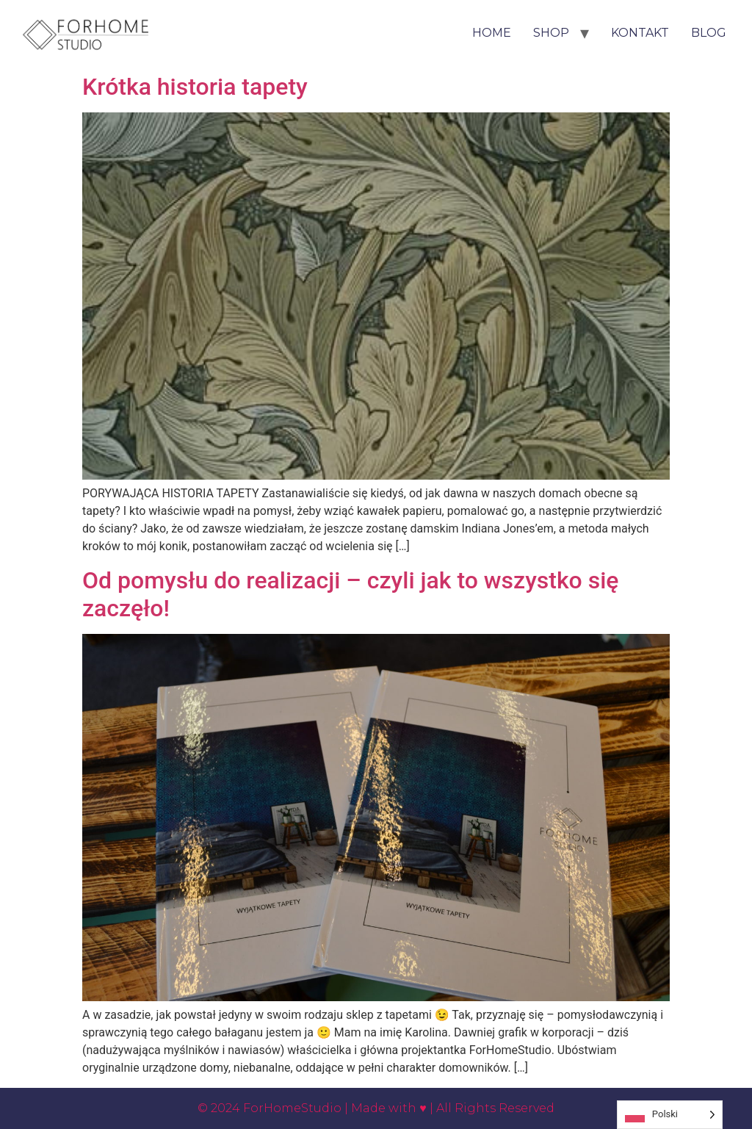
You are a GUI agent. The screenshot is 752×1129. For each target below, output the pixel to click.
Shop (551, 33)
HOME (491, 33)
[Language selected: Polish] (670, 1114)
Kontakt (640, 33)
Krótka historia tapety (195, 87)
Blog (708, 33)
